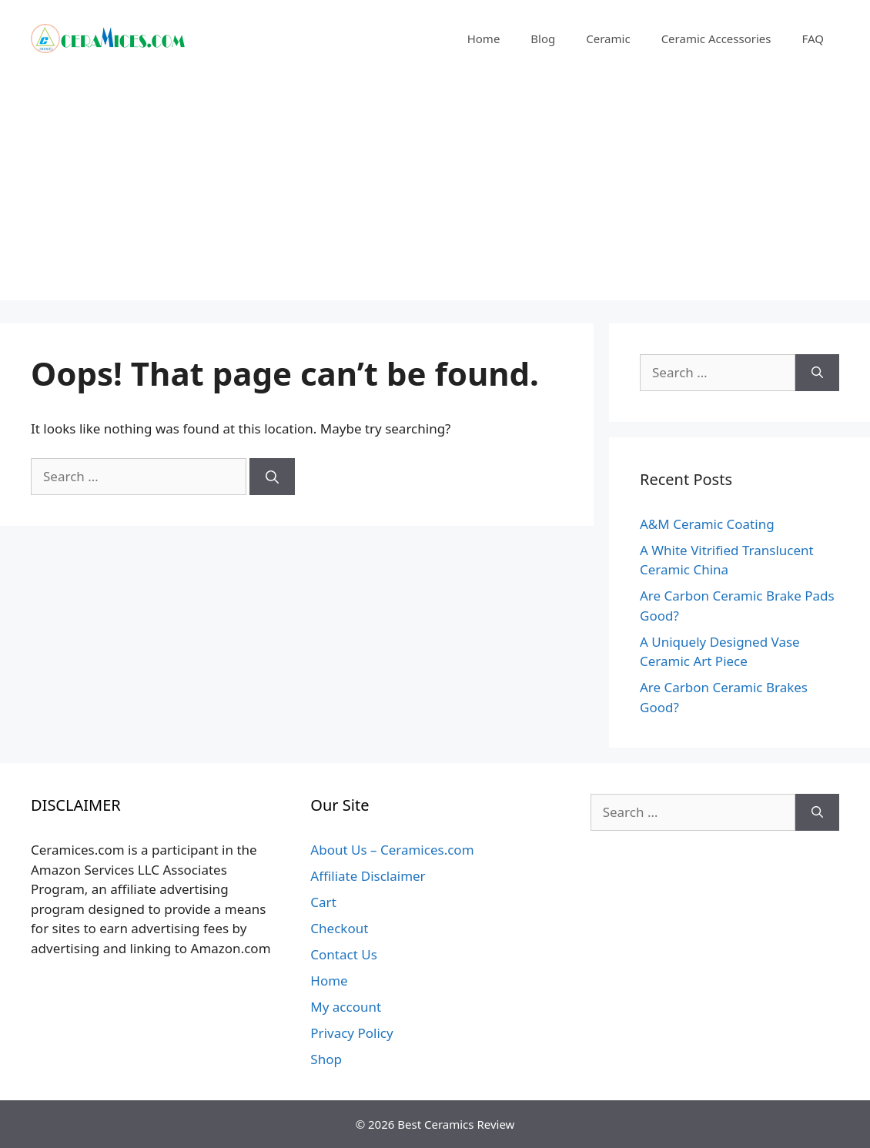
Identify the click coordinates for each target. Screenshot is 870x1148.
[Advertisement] (435, 192)
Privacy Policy (351, 1033)
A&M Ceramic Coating (707, 524)
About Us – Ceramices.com (391, 849)
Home (483, 38)
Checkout (339, 928)
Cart (323, 902)
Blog (542, 38)
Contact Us (343, 954)
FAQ (813, 38)
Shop (326, 1059)
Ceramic (608, 38)
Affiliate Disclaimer (367, 876)
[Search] (272, 476)
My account (345, 1007)
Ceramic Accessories (716, 38)
